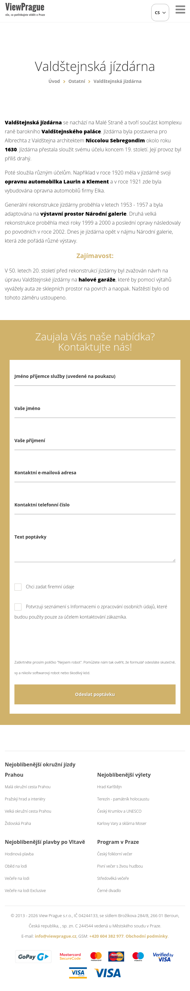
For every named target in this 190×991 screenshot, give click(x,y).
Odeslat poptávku (95, 694)
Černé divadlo (109, 890)
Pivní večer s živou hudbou (120, 866)
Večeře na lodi (17, 878)
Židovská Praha (18, 823)
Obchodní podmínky (147, 936)
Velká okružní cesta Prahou (28, 811)
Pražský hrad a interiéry (25, 799)
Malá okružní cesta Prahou (28, 787)
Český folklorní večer (114, 854)
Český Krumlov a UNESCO (119, 811)
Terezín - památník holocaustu (123, 799)
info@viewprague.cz (56, 936)
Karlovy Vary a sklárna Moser (121, 823)
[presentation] (63, 644)
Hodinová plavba (19, 854)
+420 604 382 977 (106, 936)
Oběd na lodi (16, 866)
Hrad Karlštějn (109, 787)
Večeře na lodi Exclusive (25, 890)
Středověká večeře (113, 878)
